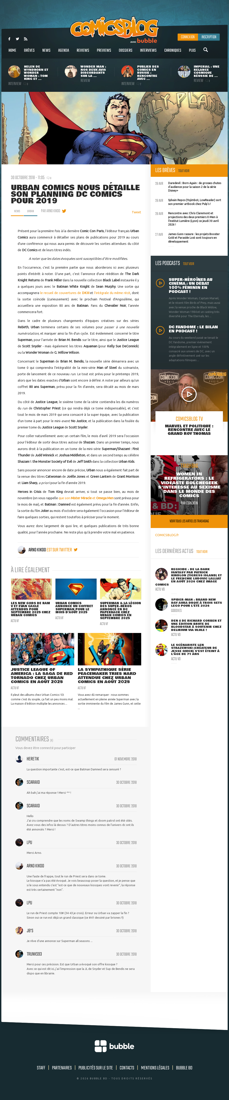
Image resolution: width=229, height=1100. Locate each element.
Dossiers (125, 53)
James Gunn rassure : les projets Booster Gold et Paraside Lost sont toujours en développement (187, 237)
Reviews (83, 53)
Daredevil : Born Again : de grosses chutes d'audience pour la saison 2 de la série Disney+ (188, 186)
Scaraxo (33, 786)
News (46, 53)
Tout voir (183, 171)
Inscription (208, 37)
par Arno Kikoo (53, 211)
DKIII (85, 293)
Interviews (148, 53)
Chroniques (172, 53)
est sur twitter (62, 550)
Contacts (127, 1071)
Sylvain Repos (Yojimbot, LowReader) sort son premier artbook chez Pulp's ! (188, 201)
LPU (29, 846)
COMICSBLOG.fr (167, 535)
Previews (104, 53)
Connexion (188, 37)
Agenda (63, 53)
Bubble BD (184, 1071)
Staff (41, 1071)
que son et (86, 498)
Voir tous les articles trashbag (189, 521)
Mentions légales (155, 1071)
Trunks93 (34, 958)
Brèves (29, 53)
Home (12, 53)
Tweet (136, 212)
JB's (30, 934)
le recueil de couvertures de (61, 293)
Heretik (33, 763)
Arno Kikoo (32, 550)
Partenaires (62, 1071)
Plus (192, 53)
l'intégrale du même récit (112, 293)
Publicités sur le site (96, 1071)
